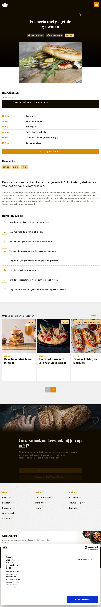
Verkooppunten (43, 497)
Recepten (7, 508)
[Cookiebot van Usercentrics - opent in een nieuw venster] (86, 548)
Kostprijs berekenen (50, 151)
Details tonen (82, 559)
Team (38, 508)
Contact (6, 518)
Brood (5, 497)
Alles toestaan (82, 599)
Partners (39, 502)
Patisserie (7, 502)
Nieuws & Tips (75, 502)
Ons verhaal (8, 513)
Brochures (73, 497)
